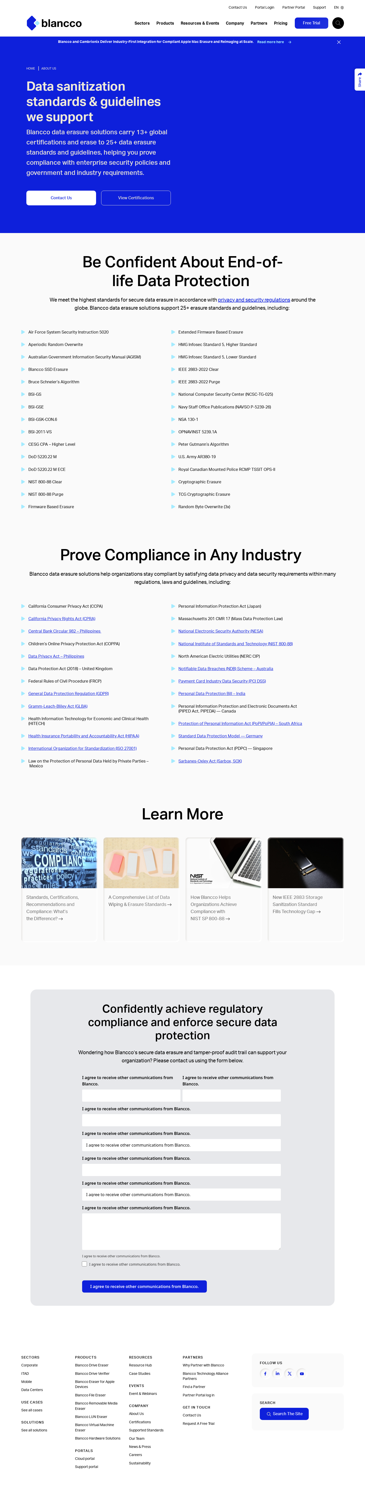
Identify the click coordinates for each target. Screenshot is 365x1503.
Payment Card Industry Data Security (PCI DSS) (222, 681)
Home (30, 68)
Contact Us (238, 7)
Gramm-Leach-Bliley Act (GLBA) (57, 706)
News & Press (140, 1447)
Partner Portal (293, 7)
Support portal (86, 1467)
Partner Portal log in (198, 1395)
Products (165, 23)
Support (319, 7)
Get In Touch (196, 1407)
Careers (135, 1455)
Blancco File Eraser (90, 1395)
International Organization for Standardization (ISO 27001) (82, 749)
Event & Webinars (143, 1394)
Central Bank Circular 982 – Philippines (64, 631)
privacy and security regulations (254, 300)
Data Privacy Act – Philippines (56, 656)
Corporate (29, 1365)
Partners (259, 23)
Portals (84, 1451)
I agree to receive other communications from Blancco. (127, 1081)
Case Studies (139, 1374)
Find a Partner (194, 1387)
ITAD (25, 1374)
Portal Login (264, 7)
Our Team (136, 1439)
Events (136, 1386)
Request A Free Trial (198, 1424)
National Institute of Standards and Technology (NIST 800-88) (235, 644)
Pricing (280, 23)
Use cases (32, 1402)
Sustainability (140, 1463)
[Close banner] (339, 42)
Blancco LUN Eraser (91, 1417)
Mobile (26, 1382)
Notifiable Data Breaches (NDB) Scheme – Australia (225, 669)
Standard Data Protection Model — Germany (220, 736)
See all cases (31, 1410)
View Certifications (136, 198)
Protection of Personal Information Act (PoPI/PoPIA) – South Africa (240, 724)
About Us (48, 68)
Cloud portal (85, 1459)
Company (235, 23)
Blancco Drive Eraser (91, 1365)
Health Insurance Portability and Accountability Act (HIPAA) (83, 736)
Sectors (142, 23)
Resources (140, 1357)
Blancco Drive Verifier (92, 1374)
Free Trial (311, 23)
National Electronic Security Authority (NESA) (220, 631)
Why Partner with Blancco (203, 1365)
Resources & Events (200, 23)
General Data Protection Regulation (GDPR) (68, 694)
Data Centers (32, 1390)
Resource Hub (140, 1365)
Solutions (32, 1422)
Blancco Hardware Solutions (97, 1438)
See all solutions (34, 1430)
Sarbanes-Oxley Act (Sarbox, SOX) (210, 761)
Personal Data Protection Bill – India (211, 694)
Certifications (140, 1422)
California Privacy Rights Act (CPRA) (61, 619)
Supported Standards (146, 1430)
